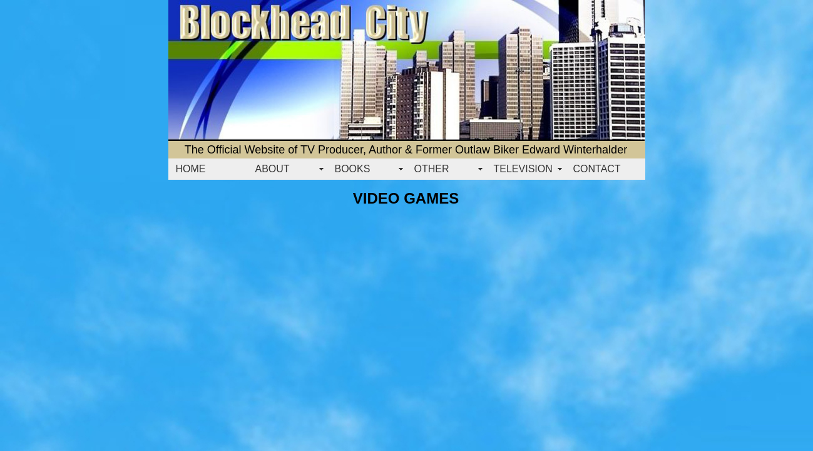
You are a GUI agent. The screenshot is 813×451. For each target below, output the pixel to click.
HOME (191, 168)
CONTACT (597, 168)
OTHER (431, 168)
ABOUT (272, 168)
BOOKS (353, 168)
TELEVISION (523, 168)
